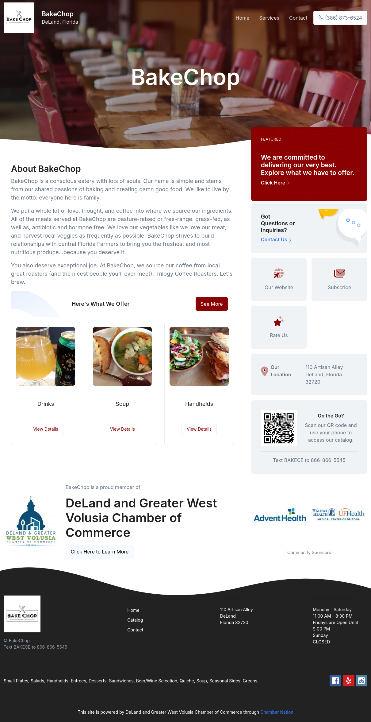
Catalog (135, 620)
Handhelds (199, 404)
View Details (45, 429)
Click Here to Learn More (100, 552)
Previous (246, 514)
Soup (122, 404)
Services (269, 18)
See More (212, 304)
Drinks (45, 404)
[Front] (20, 17)
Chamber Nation (276, 712)
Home (243, 18)
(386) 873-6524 (340, 18)
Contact (298, 18)
